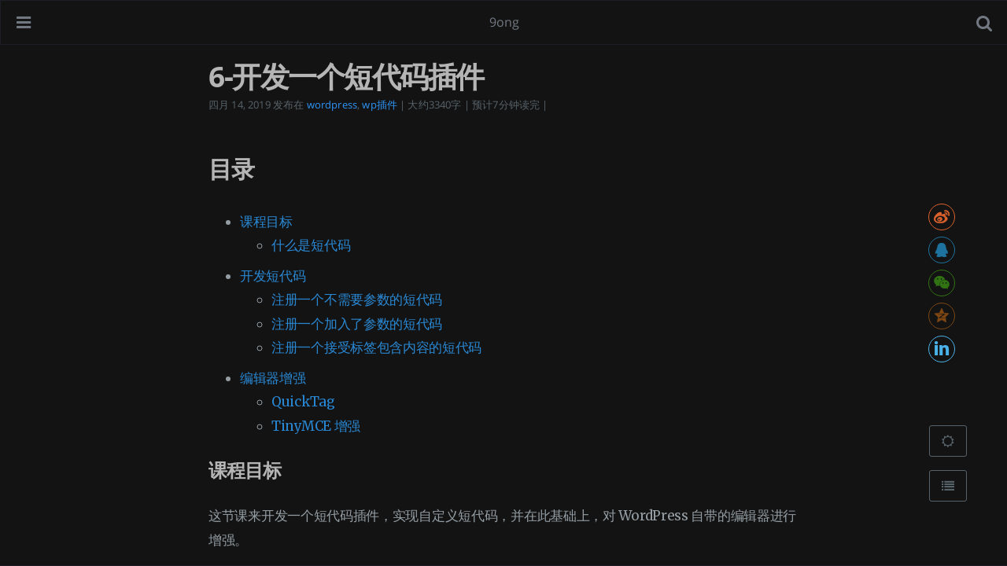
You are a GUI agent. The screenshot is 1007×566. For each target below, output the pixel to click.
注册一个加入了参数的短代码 (356, 324)
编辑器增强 (273, 378)
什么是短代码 (310, 245)
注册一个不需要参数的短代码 (356, 299)
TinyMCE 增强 (315, 426)
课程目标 (266, 221)
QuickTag (303, 401)
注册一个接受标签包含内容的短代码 (376, 347)
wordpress (332, 104)
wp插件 (379, 104)
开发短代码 (273, 276)
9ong (504, 22)
